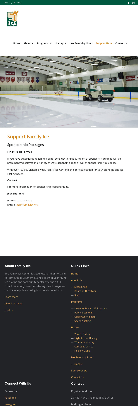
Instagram (10, 404)
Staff (77, 295)
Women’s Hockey (84, 342)
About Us (76, 280)
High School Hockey (86, 338)
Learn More (11, 296)
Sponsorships (79, 370)
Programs (76, 301)
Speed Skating (82, 321)
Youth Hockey (82, 334)
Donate (78, 364)
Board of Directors (85, 291)
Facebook (10, 397)
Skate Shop (80, 286)
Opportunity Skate (85, 316)
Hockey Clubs (82, 350)
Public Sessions (83, 312)
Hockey (9, 310)
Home (74, 273)
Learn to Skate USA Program (90, 308)
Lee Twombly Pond (82, 357)
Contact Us (77, 377)
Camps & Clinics (83, 346)
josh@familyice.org (27, 204)
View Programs (13, 303)
